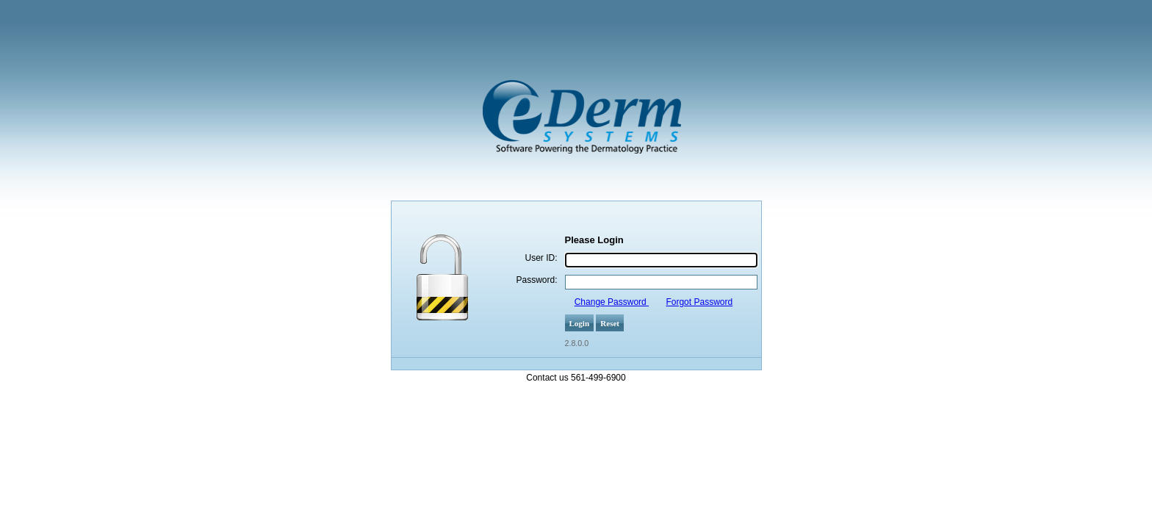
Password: (536, 280)
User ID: (541, 258)
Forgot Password (699, 302)
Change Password (612, 302)
